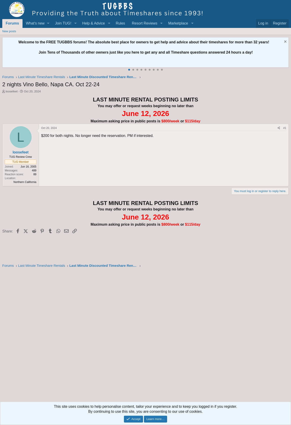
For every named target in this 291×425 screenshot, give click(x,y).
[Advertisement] (138, 336)
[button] (48, 23)
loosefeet (12, 91)
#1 (284, 128)
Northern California (24, 182)
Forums (12, 23)
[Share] (279, 128)
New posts (9, 31)
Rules (120, 23)
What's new (35, 23)
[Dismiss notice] (285, 42)
